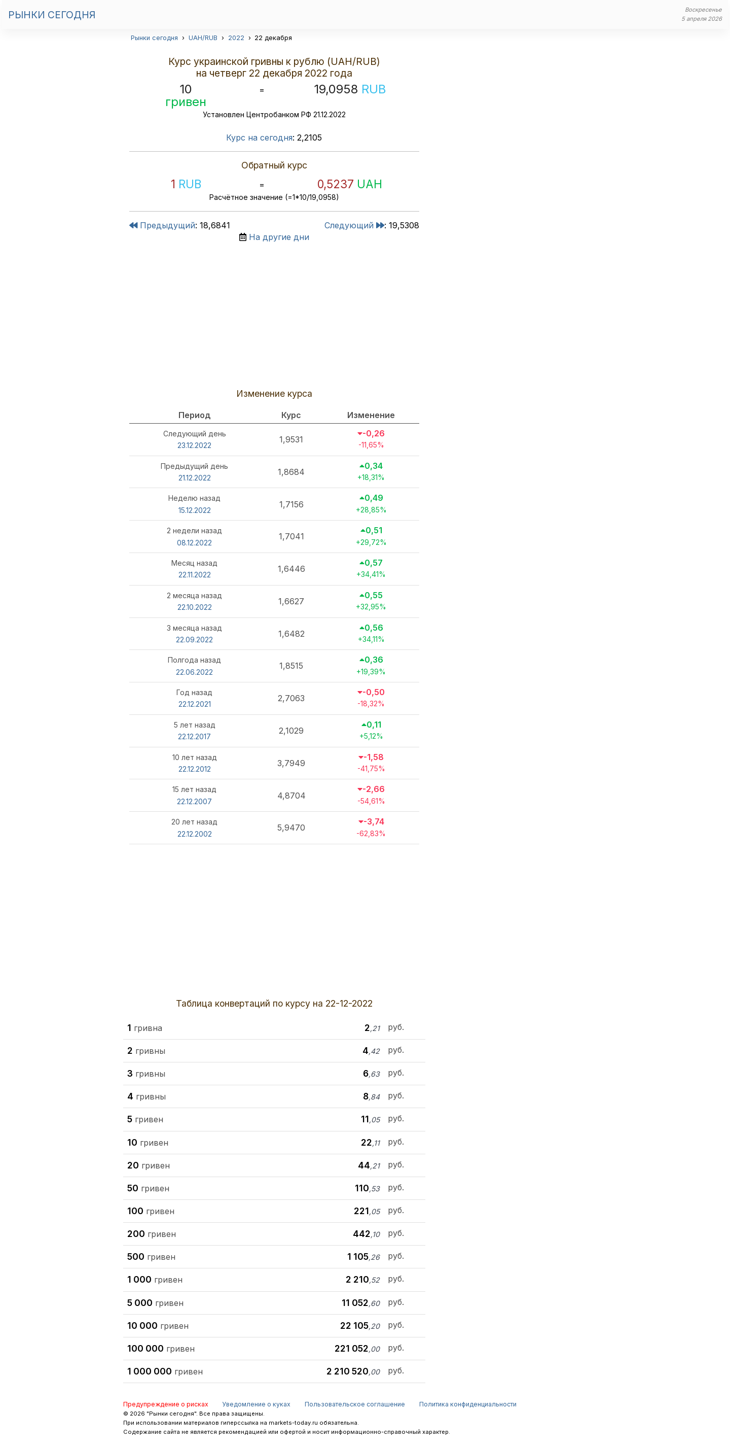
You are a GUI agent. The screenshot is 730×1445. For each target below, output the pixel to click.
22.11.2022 (194, 574)
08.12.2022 (194, 542)
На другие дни (279, 237)
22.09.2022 (194, 639)
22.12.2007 (194, 801)
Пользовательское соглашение (355, 1404)
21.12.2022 (194, 477)
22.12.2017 (194, 736)
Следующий (354, 225)
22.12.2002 (194, 834)
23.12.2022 (194, 445)
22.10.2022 (194, 607)
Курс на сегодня (259, 137)
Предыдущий (162, 225)
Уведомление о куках (256, 1404)
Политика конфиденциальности (468, 1404)
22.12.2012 (194, 769)
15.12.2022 (194, 510)
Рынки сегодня (51, 15)
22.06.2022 (194, 672)
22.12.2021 (194, 704)
